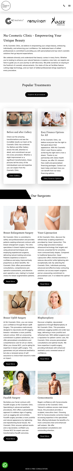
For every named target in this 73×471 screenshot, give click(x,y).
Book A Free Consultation (36, 469)
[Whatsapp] (5, 465)
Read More (11, 282)
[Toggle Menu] (69, 5)
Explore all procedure (36, 95)
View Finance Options (53, 179)
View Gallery (15, 176)
